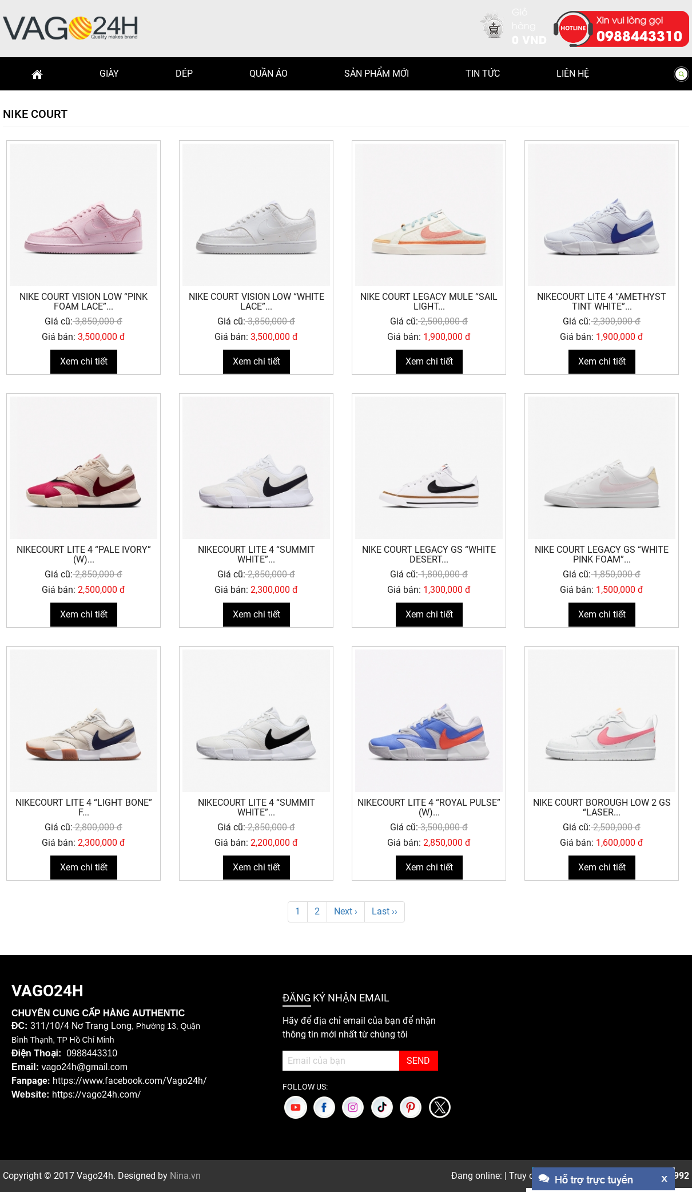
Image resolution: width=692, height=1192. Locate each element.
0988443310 (639, 35)
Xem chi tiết (84, 361)
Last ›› (384, 911)
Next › (345, 911)
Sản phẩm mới (376, 73)
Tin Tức (483, 73)
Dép (184, 73)
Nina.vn (185, 1175)
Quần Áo (268, 73)
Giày (109, 73)
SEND (418, 1060)
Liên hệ (572, 73)
